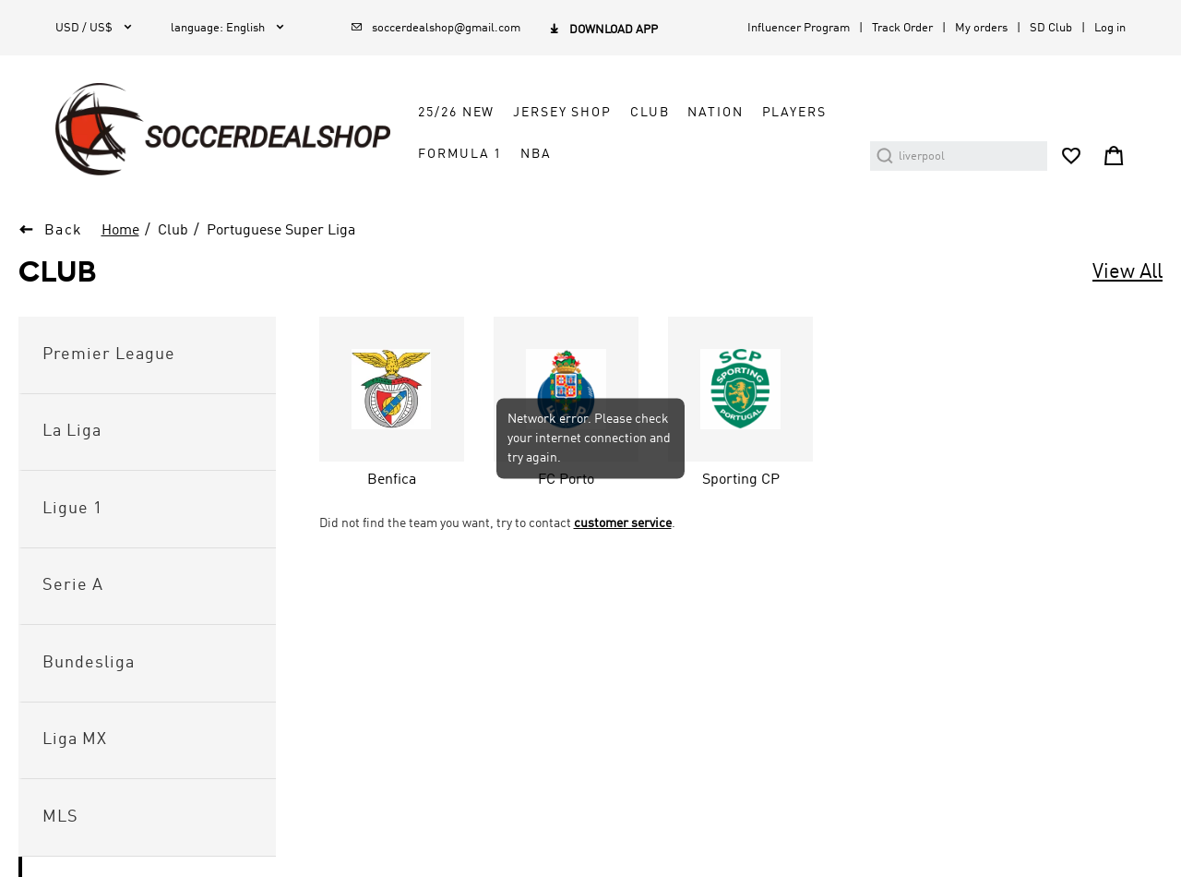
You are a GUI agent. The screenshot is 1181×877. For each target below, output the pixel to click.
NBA (536, 154)
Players (794, 112)
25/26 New (456, 112)
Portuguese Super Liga (281, 230)
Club (649, 112)
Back (63, 230)
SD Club (1051, 28)
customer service (623, 523)
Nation (715, 112)
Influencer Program (798, 28)
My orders (981, 28)
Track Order (902, 28)
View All (1127, 272)
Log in (1110, 28)
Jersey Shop (562, 112)
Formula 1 (460, 154)
